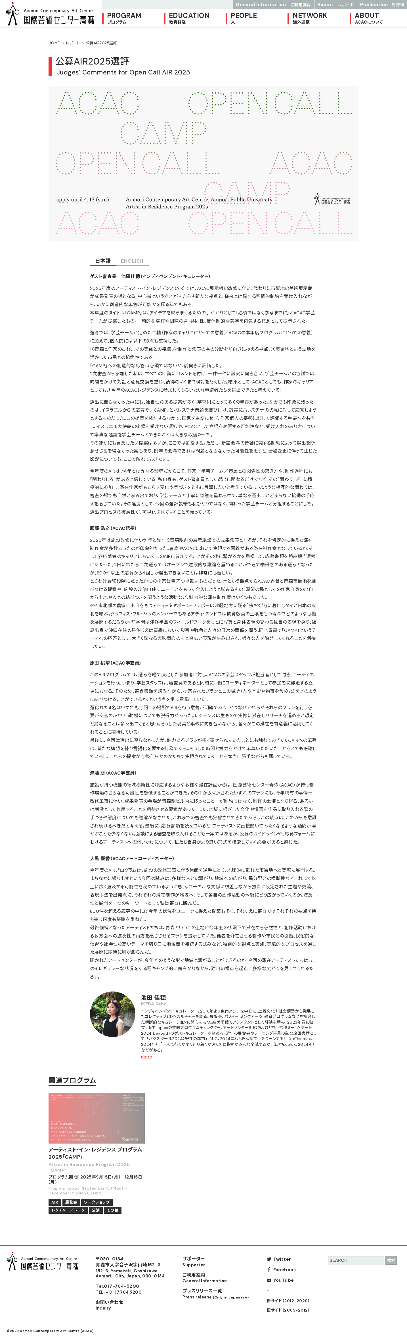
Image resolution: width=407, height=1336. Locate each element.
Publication (382, 4)
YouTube (283, 1280)
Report (335, 4)
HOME (54, 43)
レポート (73, 43)
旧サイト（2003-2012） (288, 1310)
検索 (391, 1260)
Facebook (284, 1270)
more (146, 1057)
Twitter (282, 1259)
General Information (273, 4)
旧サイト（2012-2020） (288, 1300)
